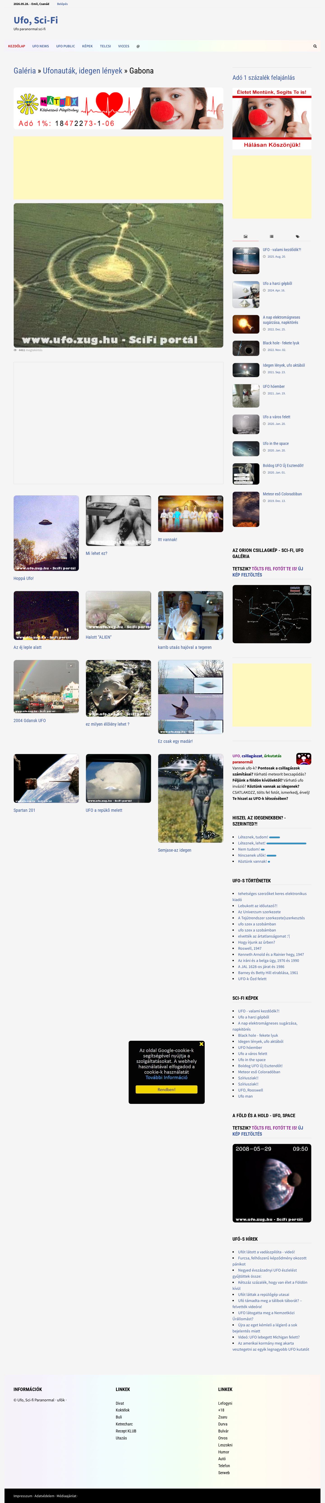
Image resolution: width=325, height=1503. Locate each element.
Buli (119, 1417)
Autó (222, 1458)
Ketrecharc (124, 1424)
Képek (87, 46)
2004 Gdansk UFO (30, 720)
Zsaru (222, 1417)
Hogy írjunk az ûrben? (256, 942)
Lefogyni (225, 1403)
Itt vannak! (167, 539)
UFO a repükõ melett (104, 810)
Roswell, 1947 (250, 948)
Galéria (25, 70)
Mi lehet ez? (96, 553)
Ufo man (245, 1096)
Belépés (62, 4)
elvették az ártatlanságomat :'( (264, 936)
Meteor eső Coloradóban (282, 494)
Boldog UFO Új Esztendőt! (283, 465)
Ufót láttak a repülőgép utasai (263, 1294)
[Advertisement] (118, 167)
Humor (223, 1452)
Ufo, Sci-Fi (36, 20)
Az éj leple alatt (28, 647)
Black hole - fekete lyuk (281, 343)
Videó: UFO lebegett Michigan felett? (269, 1337)
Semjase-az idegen (174, 850)
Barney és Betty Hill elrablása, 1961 (268, 972)
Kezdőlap (16, 46)
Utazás (121, 1438)
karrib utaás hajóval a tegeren (185, 647)
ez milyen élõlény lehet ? (107, 724)
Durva (223, 1424)
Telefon (224, 1465)
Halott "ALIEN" (98, 637)
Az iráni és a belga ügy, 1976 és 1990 (268, 960)
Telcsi (105, 46)
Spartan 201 (24, 810)
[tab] (245, 236)
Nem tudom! (251, 849)
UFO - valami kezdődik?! (282, 249)
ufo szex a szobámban (257, 924)
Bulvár (223, 1431)
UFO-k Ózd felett (252, 978)
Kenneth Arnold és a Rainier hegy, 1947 (271, 954)
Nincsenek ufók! (257, 855)
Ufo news (40, 46)
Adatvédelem (44, 1496)
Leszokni (225, 1445)
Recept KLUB (126, 1431)
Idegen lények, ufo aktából (284, 365)
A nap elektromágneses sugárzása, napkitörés (281, 320)
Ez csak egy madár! (175, 741)
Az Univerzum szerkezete (259, 911)
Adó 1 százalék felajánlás (263, 77)
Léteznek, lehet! (272, 843)
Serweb (224, 1472)
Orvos (223, 1438)
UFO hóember (274, 386)
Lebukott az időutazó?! (257, 905)
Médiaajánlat (66, 1496)
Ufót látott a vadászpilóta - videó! (266, 1251)
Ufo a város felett (276, 416)
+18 (221, 1410)
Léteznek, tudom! (259, 837)
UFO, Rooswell (250, 1090)
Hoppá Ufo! (24, 578)
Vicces (123, 46)
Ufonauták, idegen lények (82, 70)
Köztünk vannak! (254, 861)
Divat (120, 1403)
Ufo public (65, 46)
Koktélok (123, 1410)
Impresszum (23, 1496)
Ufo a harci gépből (277, 283)
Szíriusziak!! (248, 1077)
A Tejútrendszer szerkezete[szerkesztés (271, 917)
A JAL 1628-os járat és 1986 (261, 966)
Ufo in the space (276, 443)
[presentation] (245, 236)
